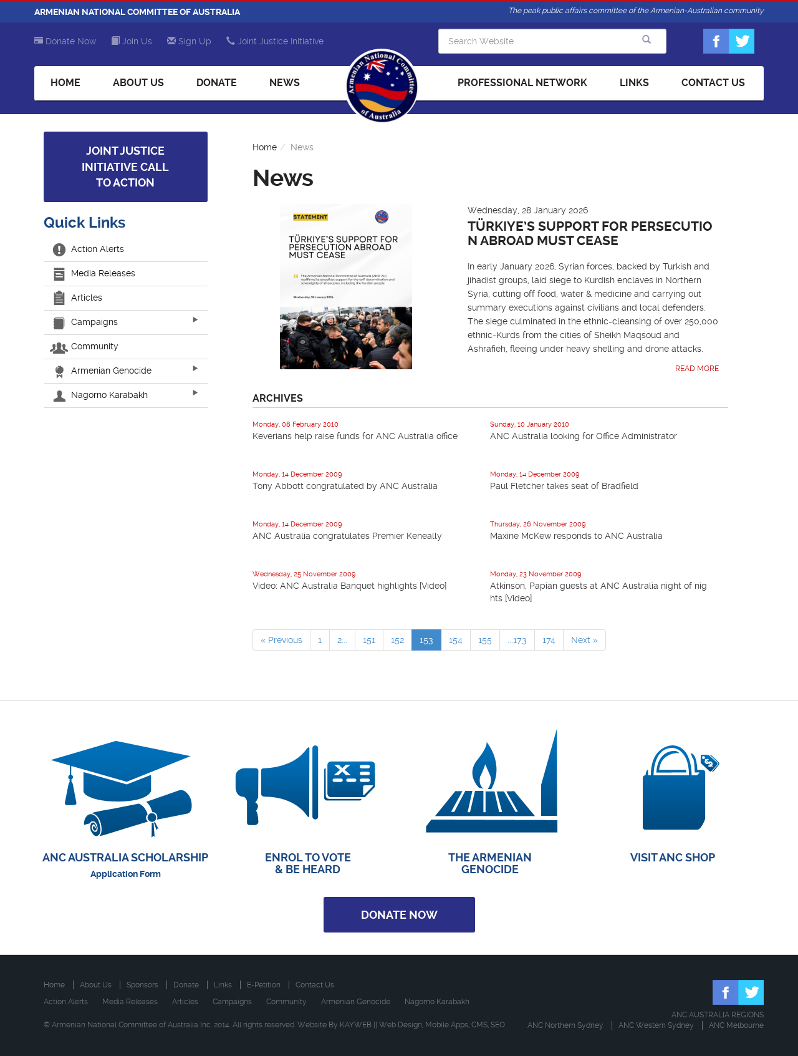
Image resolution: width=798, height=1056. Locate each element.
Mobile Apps (446, 1024)
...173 (517, 640)
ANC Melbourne (736, 1025)
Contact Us (713, 83)
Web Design (400, 1024)
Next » (584, 640)
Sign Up (189, 41)
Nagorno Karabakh (100, 395)
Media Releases (94, 273)
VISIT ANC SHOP (672, 857)
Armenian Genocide (102, 370)
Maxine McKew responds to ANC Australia (576, 536)
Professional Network (522, 83)
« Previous (281, 640)
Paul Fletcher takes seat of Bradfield (564, 486)
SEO (498, 1024)
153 (426, 640)
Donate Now (65, 41)
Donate (216, 83)
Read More (697, 368)
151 (369, 640)
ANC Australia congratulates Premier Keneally (347, 536)
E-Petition (264, 985)
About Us (138, 83)
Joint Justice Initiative (275, 41)
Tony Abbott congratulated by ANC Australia (345, 486)
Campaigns (85, 322)
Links (634, 83)
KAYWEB (356, 1024)
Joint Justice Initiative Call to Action (125, 166)
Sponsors (142, 985)
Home (65, 83)
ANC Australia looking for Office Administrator (583, 436)
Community (85, 346)
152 (397, 640)
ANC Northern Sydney (565, 1025)
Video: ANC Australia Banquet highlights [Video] (349, 586)
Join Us (131, 41)
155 (485, 640)
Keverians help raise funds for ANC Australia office (355, 436)
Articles (77, 298)
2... (342, 640)
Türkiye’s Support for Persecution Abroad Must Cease (590, 233)
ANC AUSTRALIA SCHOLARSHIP (125, 857)
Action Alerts (88, 249)
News (284, 83)
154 (456, 640)
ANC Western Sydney (656, 1025)
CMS (479, 1024)
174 (548, 640)
